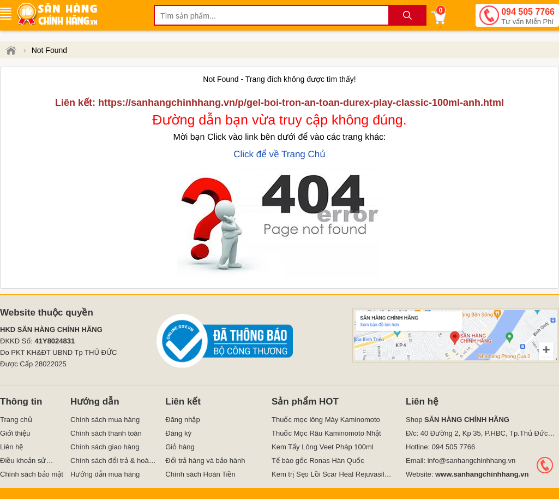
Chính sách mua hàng (105, 419)
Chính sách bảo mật (31, 474)
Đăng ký (178, 433)
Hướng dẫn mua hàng (105, 474)
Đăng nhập (182, 419)
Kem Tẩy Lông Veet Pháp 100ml (323, 447)
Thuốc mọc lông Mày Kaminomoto (326, 419)
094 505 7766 (528, 17)
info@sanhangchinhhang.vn (471, 460)
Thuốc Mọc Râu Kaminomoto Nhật (326, 433)
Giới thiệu (15, 433)
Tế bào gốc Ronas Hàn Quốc (318, 460)
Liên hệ (11, 447)
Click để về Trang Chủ (279, 154)
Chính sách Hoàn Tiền (200, 474)
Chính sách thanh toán (106, 433)
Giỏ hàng (180, 447)
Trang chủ (16, 419)
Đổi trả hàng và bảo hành (205, 460)
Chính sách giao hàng (104, 447)
